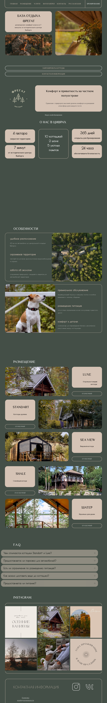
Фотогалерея (49, 4)
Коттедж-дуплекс (20, 414)
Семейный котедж (20, 481)
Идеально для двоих (87, 514)
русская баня (75, 4)
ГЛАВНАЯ (13, 4)
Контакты (61, 4)
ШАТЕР (87, 507)
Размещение (25, 4)
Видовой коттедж (87, 446)
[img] (37, 381)
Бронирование (93, 4)
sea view (87, 440)
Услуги (37, 4)
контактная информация (36, 687)
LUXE (87, 374)
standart (21, 407)
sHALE (21, 473)
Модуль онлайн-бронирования (53, 115)
